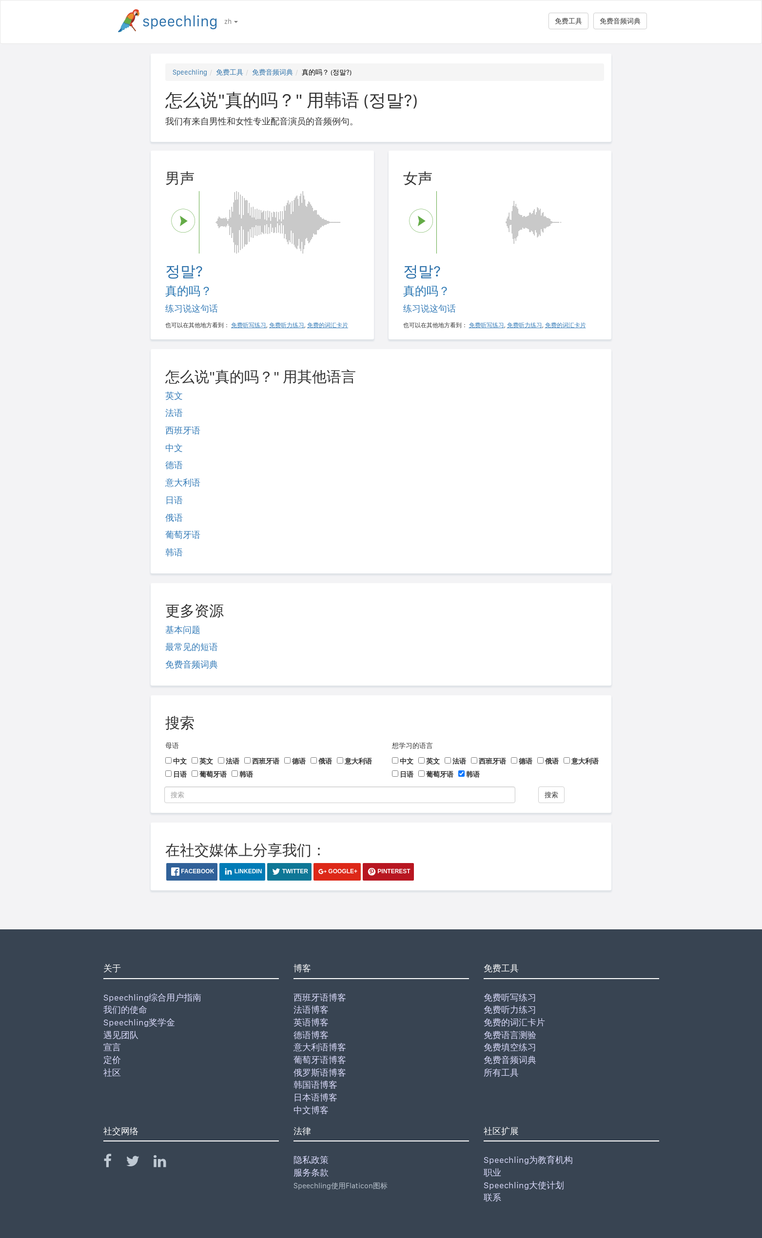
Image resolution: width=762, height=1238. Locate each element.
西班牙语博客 (319, 997)
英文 (174, 396)
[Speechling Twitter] (139, 1163)
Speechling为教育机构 (528, 1160)
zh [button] (231, 21)
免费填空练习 (510, 1047)
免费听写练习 (510, 997)
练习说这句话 (191, 308)
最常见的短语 (191, 647)
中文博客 (311, 1110)
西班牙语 (182, 430)
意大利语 (182, 482)
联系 (492, 1197)
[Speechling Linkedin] (166, 1163)
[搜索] (339, 794)
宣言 (112, 1047)
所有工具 (501, 1072)
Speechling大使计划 (524, 1185)
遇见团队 (120, 1035)
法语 (174, 413)
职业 (492, 1172)
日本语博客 (315, 1097)
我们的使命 (125, 1009)
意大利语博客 (319, 1047)
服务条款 (311, 1172)
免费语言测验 (510, 1035)
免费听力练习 (510, 1009)
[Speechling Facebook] (113, 1163)
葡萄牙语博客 (319, 1060)
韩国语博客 (315, 1085)
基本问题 (182, 630)
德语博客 (311, 1035)
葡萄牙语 (182, 535)
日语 (174, 500)
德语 (174, 465)
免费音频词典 (620, 21)
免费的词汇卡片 (514, 1022)
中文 (174, 448)
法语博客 (311, 1009)
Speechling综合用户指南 (152, 997)
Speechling (190, 72)
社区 (112, 1072)
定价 (112, 1060)
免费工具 (568, 21)
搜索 (551, 795)
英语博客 (311, 1022)
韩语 (174, 552)
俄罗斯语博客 (319, 1072)
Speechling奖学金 (139, 1022)
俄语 (174, 517)
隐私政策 (311, 1160)
